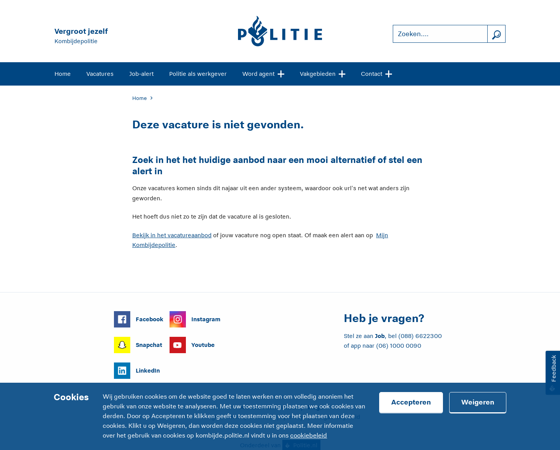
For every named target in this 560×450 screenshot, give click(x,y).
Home (62, 73)
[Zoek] (496, 34)
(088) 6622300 (420, 336)
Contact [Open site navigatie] (376, 73)
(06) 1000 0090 (398, 345)
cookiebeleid (308, 435)
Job (380, 336)
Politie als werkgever (198, 73)
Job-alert (141, 73)
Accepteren (411, 402)
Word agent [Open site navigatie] (263, 73)
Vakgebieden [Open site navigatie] (322, 73)
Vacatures (100, 73)
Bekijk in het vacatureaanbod (172, 235)
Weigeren (477, 402)
